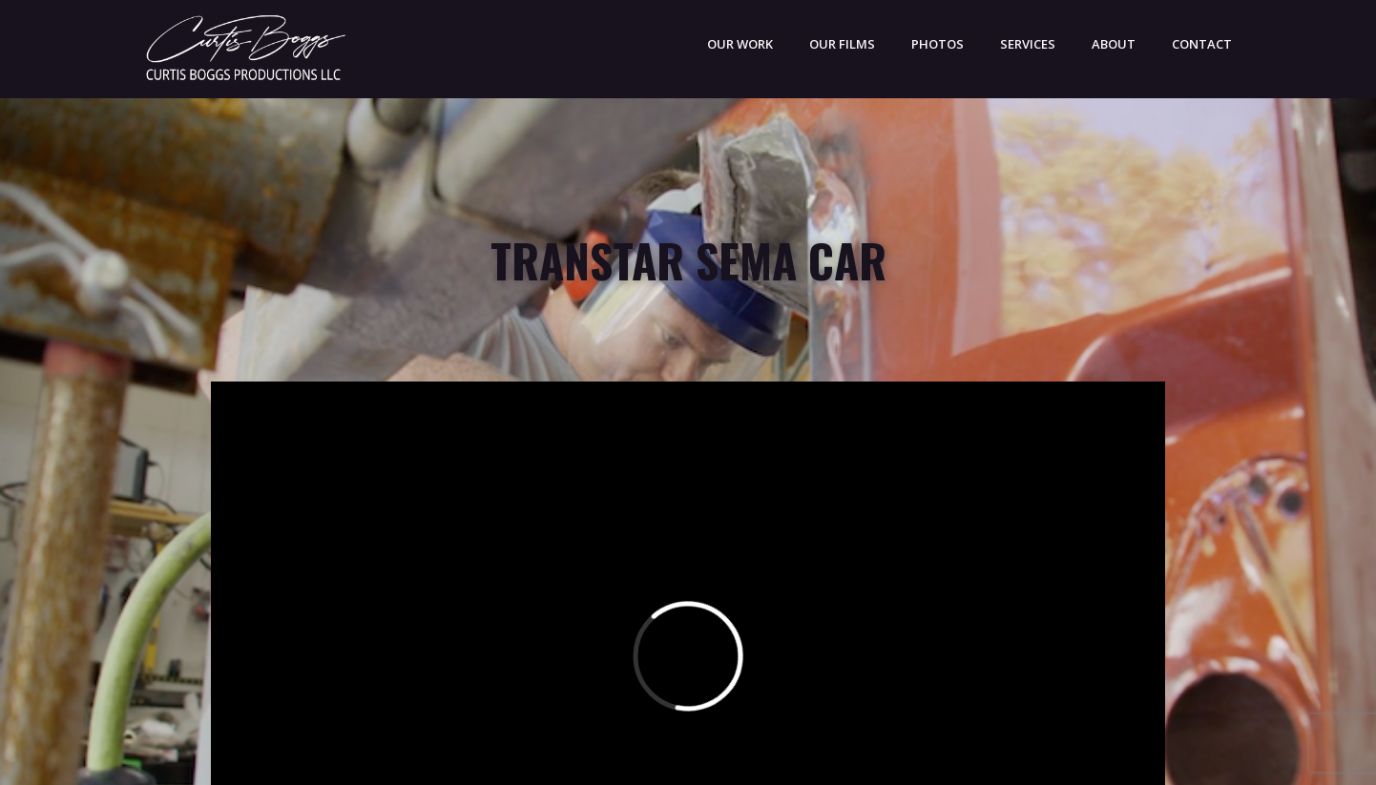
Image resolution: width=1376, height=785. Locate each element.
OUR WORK (740, 43)
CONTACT (1202, 43)
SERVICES (1027, 43)
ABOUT (1114, 43)
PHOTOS (937, 43)
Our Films (842, 43)
